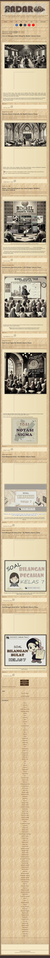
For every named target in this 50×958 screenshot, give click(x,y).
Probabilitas (25, 908)
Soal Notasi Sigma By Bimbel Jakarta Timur (17, 343)
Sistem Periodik (25, 846)
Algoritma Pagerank (25, 877)
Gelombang (25, 933)
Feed (34, 952)
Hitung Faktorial (25, 915)
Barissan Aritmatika (25, 865)
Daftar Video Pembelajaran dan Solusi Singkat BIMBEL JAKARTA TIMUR (24, 243)
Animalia (25, 840)
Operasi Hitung (25, 748)
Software (25, 765)
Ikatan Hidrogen (25, 836)
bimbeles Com (25, 759)
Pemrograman (25, 752)
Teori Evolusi (25, 809)
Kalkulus (25, 734)
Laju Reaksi (25, 825)
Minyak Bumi (25, 829)
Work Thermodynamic (25, 896)
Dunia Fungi (25, 844)
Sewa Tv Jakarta (25, 693)
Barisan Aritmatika (25, 873)
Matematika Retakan (25, 879)
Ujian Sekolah (25, 773)
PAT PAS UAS (25, 750)
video (14, 40)
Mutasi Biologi (25, 811)
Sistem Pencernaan (25, 815)
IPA (16, 21)
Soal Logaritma (25, 863)
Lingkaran (25, 935)
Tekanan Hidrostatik (25, 890)
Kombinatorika (25, 738)
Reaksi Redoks (25, 831)
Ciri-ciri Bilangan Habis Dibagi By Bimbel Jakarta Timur (21, 36)
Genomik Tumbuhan (25, 806)
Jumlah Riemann (25, 854)
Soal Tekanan (25, 788)
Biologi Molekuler (25, 902)
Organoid (25, 883)
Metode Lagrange (25, 856)
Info (21, 21)
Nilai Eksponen (25, 860)
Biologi (25, 713)
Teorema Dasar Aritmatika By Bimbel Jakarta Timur (20, 114)
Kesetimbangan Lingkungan (25, 833)
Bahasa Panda (25, 923)
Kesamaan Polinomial (25, 858)
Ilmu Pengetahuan (25, 725)
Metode (14, 118)
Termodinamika (25, 929)
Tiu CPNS (25, 921)
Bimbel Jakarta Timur (25, 709)
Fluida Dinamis (25, 931)
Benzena (25, 800)
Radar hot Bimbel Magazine (25, 951)
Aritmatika (6, 40)
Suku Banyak (25, 927)
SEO (31, 21)
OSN (26, 21)
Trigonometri (25, 769)
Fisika (25, 719)
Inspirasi (25, 730)
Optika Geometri (25, 925)
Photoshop (25, 757)
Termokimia (25, 827)
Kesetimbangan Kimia (25, 823)
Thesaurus (25, 781)
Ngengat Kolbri (25, 850)
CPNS (11, 21)
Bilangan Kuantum (25, 848)
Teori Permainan (25, 881)
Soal (36, 21)
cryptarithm (25, 871)
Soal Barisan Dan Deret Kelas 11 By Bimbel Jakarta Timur (21, 267)
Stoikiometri (25, 796)
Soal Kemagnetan (25, 786)
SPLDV (25, 898)
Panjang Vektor (25, 802)
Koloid (25, 821)
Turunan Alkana (25, 804)
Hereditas (25, 888)
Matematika (43, 21)
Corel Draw (25, 717)
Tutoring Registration (25, 784)
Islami (25, 732)
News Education (25, 777)
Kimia (25, 736)
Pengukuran (25, 754)
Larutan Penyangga (25, 817)
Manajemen (25, 740)
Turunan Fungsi (25, 792)
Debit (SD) (25, 790)
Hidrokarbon (25, 798)
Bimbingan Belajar (25, 711)
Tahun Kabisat (25, 912)
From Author (25, 779)
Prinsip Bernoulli (25, 919)
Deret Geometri (25, 869)
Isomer (25, 900)
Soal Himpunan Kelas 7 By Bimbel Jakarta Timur (18, 456)
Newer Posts (24, 680)
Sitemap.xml (32, 952)
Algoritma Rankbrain (25, 892)
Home (5, 21)
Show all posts (21, 31)
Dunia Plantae (25, 842)
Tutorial (25, 771)
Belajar (19, 952)
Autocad (25, 707)
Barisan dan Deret (25, 794)
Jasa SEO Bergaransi (25, 696)
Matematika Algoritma (25, 875)
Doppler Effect (25, 894)
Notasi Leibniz (25, 852)
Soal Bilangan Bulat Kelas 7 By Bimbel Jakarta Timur (20, 607)
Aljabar (25, 703)
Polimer (25, 904)
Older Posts (24, 682)
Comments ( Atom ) (12, 686)
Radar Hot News (27, 952)
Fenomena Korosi (25, 885)
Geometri (25, 721)
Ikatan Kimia (25, 838)
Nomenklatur (25, 917)
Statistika (25, 767)
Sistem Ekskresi (25, 819)
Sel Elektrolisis (25, 813)
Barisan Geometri (25, 867)
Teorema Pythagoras (25, 910)
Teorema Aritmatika (25, 906)
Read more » (4, 103)
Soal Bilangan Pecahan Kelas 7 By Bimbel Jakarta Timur (21, 532)
